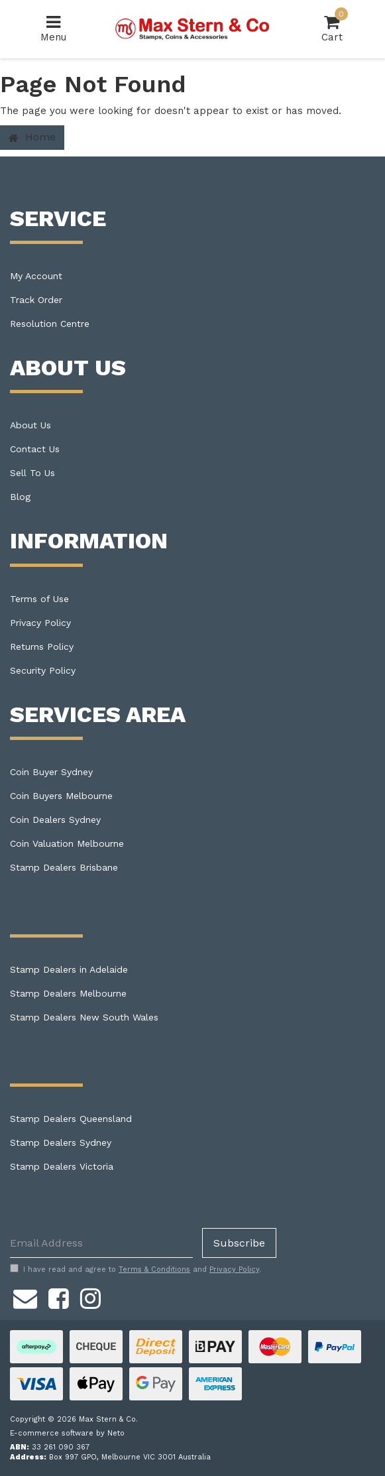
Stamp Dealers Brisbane (64, 867)
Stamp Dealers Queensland (71, 1118)
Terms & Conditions (154, 1269)
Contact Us (35, 449)
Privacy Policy (40, 622)
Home (32, 137)
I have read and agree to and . (135, 1269)
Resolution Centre (49, 323)
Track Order (36, 299)
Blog (20, 496)
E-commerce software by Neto (67, 1433)
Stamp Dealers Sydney (60, 1142)
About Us (30, 425)
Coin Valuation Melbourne (67, 843)
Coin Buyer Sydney (51, 772)
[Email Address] (101, 1243)
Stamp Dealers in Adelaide (69, 969)
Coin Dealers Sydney (55, 819)
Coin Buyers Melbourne (61, 795)
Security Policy (43, 670)
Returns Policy (42, 646)
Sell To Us (32, 472)
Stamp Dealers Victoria (61, 1166)
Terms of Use (39, 598)
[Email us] (25, 1296)
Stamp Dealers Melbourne (68, 993)
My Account (36, 276)
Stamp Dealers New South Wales (84, 1017)
